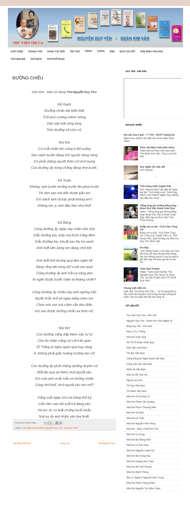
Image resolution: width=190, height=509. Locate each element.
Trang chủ (65, 443)
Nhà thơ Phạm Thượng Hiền (141, 407)
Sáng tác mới (56, 51)
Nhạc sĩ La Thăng (135, 331)
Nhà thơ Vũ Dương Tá (138, 396)
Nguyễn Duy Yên (54, 427)
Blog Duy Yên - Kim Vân (139, 326)
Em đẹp (144, 247)
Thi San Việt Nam (135, 385)
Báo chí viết (128, 51)
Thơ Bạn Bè (18, 59)
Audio (101, 51)
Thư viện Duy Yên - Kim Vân (141, 315)
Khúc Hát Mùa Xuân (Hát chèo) (157, 147)
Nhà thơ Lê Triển (135, 418)
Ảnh (112, 51)
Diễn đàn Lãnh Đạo (136, 347)
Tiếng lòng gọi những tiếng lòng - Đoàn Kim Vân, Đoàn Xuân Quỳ (159, 207)
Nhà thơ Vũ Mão (135, 412)
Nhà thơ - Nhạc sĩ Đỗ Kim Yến (142, 428)
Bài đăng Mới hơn (22, 443)
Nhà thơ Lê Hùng (135, 434)
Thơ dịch (36, 59)
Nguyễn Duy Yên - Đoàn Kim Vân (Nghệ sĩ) (149, 320)
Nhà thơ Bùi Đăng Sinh (138, 439)
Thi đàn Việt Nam (135, 353)
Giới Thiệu (17, 51)
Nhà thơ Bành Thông (137, 472)
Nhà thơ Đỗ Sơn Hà (136, 374)
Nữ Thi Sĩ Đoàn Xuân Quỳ (140, 342)
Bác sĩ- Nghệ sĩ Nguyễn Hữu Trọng (145, 477)
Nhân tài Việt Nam (136, 369)
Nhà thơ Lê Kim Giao (137, 445)
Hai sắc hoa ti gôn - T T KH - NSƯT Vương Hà (149, 134)
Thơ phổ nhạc (56, 59)
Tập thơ (75, 51)
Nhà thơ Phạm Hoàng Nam (140, 483)
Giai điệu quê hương (33, 427)
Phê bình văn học (151, 51)
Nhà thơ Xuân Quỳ (136, 337)
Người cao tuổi (134, 380)
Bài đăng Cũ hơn (107, 443)
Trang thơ (35, 51)
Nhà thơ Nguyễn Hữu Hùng (140, 423)
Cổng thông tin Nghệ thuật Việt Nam (145, 358)
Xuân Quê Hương (149, 268)
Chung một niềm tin (135, 288)
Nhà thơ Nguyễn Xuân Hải (140, 450)
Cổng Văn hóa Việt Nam (139, 364)
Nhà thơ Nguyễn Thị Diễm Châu (143, 488)
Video (88, 51)
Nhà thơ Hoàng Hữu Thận (140, 461)
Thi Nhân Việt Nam (136, 391)
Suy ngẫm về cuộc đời (152, 166)
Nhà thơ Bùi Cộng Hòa (138, 456)
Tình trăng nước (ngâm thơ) (155, 186)
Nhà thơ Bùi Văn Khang (138, 466)
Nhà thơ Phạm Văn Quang (140, 401)
